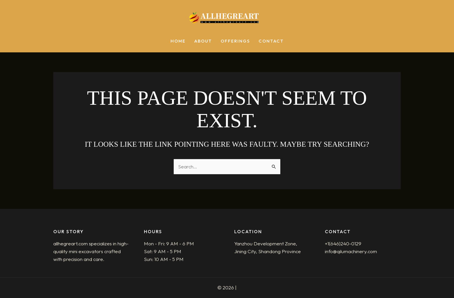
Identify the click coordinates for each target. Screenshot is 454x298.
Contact (271, 41)
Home (178, 41)
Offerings (235, 41)
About (203, 41)
